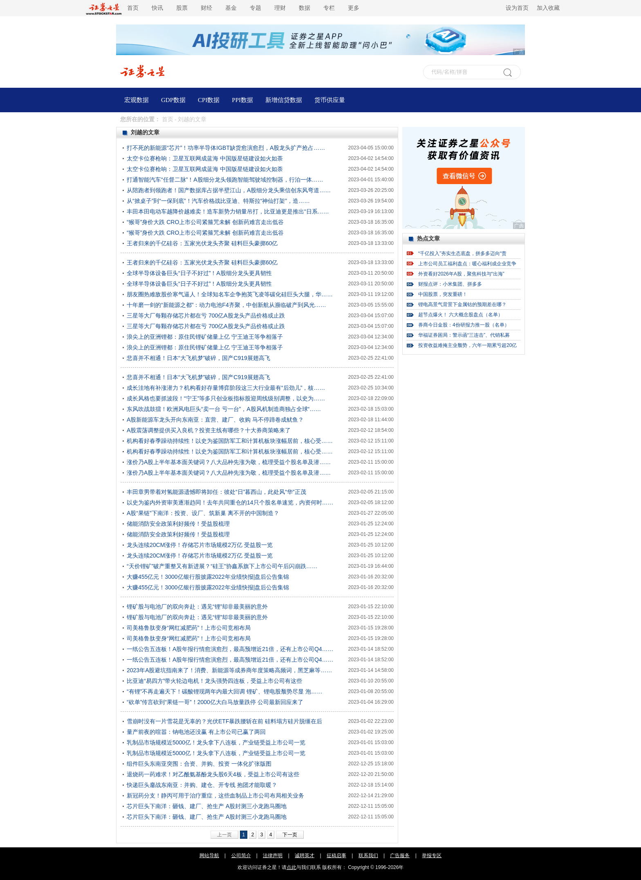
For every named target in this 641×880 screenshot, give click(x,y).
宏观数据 (136, 100)
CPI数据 (209, 100)
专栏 (329, 8)
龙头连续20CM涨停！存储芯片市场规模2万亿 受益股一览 (200, 545)
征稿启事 (336, 855)
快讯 (157, 8)
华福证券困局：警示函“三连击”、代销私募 (464, 335)
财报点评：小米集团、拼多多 (450, 284)
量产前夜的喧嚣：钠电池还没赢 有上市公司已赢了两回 (196, 732)
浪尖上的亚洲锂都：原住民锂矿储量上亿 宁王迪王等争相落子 (205, 336)
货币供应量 (329, 100)
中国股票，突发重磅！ (442, 294)
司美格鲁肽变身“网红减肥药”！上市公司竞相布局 (189, 627)
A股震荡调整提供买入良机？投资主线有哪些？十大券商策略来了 (209, 430)
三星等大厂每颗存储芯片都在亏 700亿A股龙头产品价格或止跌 (206, 315)
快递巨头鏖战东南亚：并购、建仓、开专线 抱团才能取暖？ (202, 785)
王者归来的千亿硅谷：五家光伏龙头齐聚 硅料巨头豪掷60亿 (202, 243)
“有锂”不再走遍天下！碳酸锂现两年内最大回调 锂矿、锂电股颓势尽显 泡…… (225, 691)
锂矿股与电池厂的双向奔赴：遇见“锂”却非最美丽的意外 (197, 606)
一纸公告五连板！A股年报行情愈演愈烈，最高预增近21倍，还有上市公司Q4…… (230, 649)
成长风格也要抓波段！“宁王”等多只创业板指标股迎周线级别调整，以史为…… (226, 398)
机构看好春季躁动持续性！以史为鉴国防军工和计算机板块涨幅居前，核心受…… (230, 441)
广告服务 (400, 855)
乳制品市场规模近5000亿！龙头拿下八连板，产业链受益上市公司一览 (216, 742)
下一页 (289, 835)
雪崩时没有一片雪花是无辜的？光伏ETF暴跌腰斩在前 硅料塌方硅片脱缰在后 (224, 721)
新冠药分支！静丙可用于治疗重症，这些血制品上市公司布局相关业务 (215, 795)
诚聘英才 (304, 855)
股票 (182, 8)
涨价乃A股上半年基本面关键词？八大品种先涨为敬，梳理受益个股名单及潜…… (229, 462)
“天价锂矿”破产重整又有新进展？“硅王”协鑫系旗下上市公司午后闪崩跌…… (222, 566)
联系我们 (368, 855)
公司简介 (241, 855)
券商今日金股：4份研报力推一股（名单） (463, 325)
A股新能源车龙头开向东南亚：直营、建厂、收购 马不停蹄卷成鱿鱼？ (215, 419)
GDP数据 (173, 100)
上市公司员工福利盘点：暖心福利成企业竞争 (467, 264)
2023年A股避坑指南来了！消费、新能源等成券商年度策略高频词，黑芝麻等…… (229, 670)
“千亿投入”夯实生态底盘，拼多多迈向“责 (462, 253)
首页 (133, 8)
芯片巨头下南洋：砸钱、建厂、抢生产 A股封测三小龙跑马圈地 (207, 806)
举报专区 (432, 855)
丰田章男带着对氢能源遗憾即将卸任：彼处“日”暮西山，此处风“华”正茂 (216, 492)
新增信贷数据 (283, 100)
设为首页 (517, 8)
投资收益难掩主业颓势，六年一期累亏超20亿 (467, 345)
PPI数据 (242, 100)
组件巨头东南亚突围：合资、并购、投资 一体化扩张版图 (199, 763)
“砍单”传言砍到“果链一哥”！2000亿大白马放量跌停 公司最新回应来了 (215, 702)
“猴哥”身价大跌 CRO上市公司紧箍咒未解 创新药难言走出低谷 (205, 222)
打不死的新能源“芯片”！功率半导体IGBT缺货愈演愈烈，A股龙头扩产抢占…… (226, 147)
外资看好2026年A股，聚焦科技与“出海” (461, 274)
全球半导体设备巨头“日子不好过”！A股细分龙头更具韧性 (199, 273)
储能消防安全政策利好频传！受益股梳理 (178, 523)
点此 (291, 867)
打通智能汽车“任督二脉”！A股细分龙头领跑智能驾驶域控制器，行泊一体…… (225, 179)
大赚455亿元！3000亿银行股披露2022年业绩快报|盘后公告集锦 (208, 576)
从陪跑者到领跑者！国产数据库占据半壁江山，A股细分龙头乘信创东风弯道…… (229, 190)
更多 (353, 8)
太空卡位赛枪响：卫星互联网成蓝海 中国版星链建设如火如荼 (205, 158)
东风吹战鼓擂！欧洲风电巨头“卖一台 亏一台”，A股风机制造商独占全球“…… (224, 409)
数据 (304, 8)
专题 (255, 8)
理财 (280, 8)
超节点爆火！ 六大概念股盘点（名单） (460, 315)
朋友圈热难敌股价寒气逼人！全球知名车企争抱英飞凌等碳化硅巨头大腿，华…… (230, 294)
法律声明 (272, 855)
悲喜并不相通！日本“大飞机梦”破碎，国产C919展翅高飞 (198, 358)
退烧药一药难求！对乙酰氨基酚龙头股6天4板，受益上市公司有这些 (213, 774)
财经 (206, 8)
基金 (231, 8)
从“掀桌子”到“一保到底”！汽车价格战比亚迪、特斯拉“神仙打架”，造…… (218, 201)
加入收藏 (548, 8)
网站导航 (209, 855)
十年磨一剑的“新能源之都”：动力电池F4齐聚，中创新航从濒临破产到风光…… (226, 305)
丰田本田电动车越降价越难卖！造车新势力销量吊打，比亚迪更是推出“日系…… (228, 211)
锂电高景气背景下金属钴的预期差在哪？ (462, 304)
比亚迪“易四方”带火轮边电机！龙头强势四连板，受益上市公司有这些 (214, 681)
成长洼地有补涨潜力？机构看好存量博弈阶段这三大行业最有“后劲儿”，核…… (226, 387)
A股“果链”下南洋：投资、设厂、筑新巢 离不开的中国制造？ (203, 513)
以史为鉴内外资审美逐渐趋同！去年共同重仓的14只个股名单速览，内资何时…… (230, 502)
